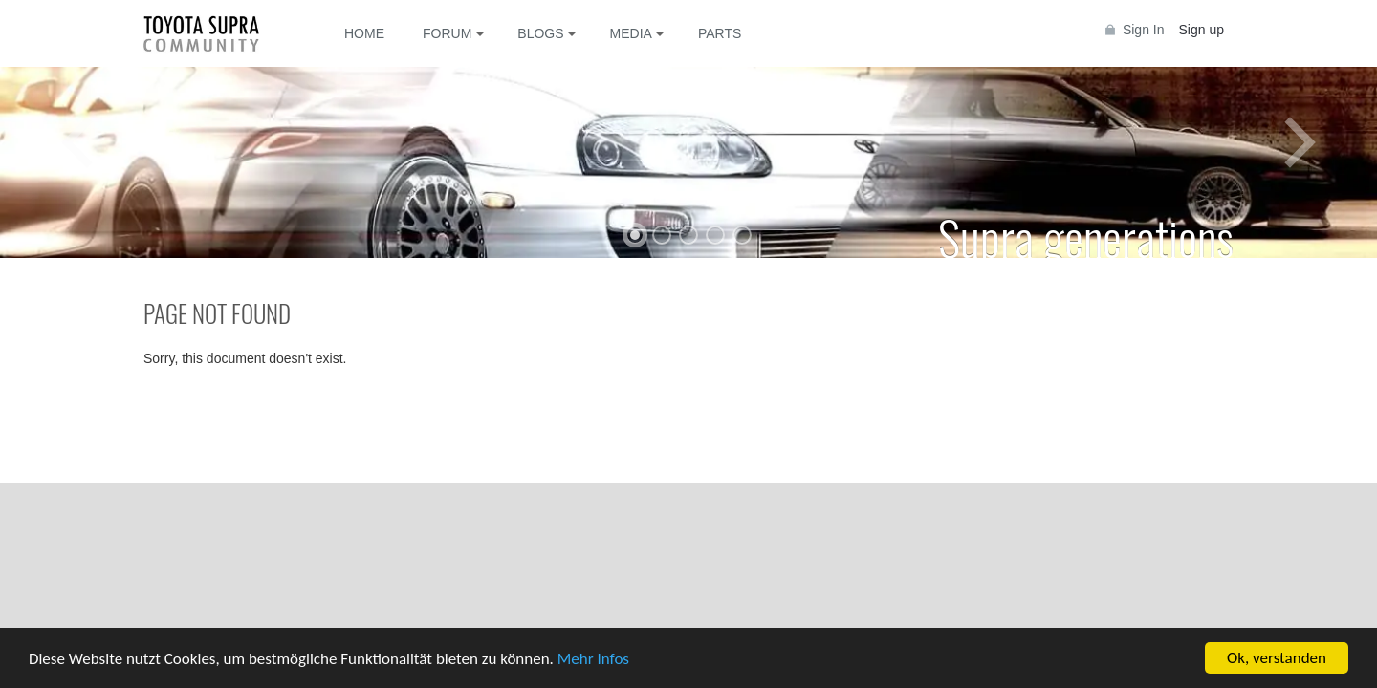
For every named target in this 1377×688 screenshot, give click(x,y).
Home (364, 33)
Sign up (1201, 29)
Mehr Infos (593, 659)
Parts (719, 33)
